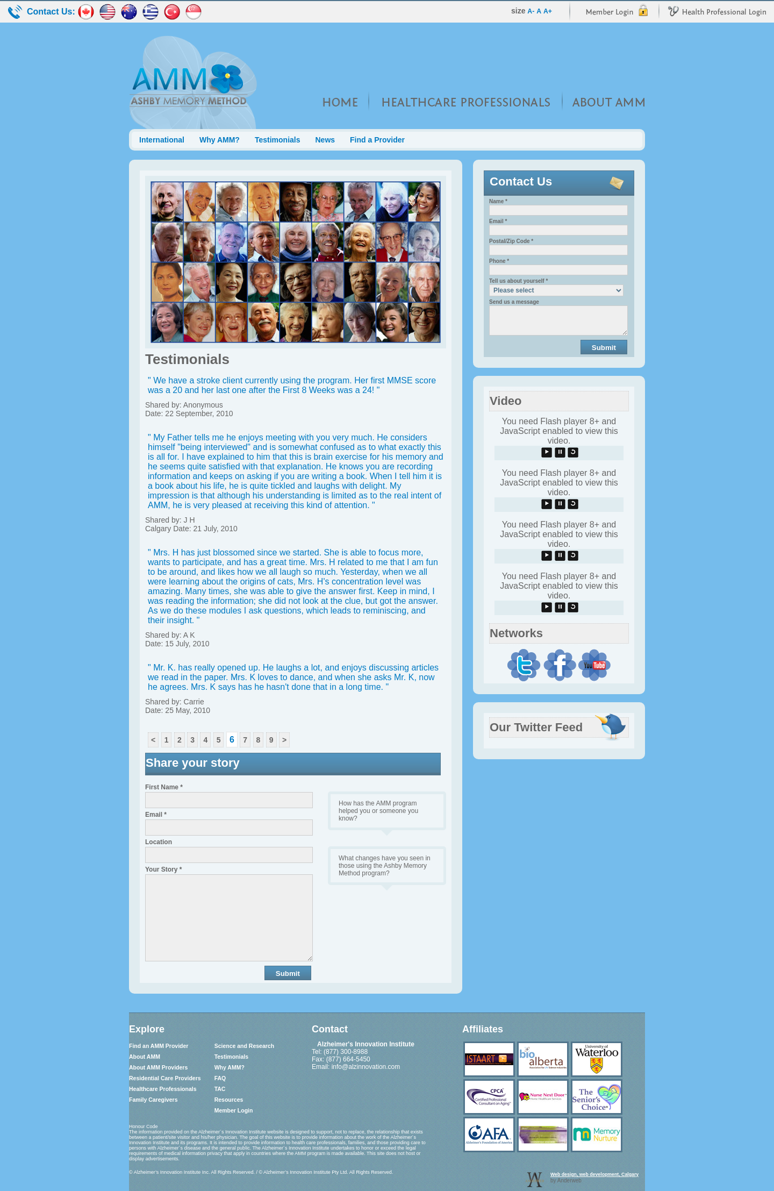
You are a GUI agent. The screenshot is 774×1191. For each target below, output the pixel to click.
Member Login (233, 1110)
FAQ (220, 1078)
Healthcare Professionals (162, 1089)
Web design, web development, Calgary (594, 1174)
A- (530, 11)
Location (158, 842)
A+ (547, 11)
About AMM (144, 1056)
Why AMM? (219, 139)
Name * (498, 201)
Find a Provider (377, 139)
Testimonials (277, 139)
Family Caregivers (153, 1099)
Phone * (499, 261)
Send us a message (514, 302)
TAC (220, 1089)
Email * (156, 814)
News (325, 139)
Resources (228, 1099)
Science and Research (244, 1046)
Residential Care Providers (165, 1078)
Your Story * (163, 869)
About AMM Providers (158, 1067)
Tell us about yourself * (518, 281)
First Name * (164, 787)
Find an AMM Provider (158, 1046)
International (161, 139)
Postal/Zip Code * (511, 241)
